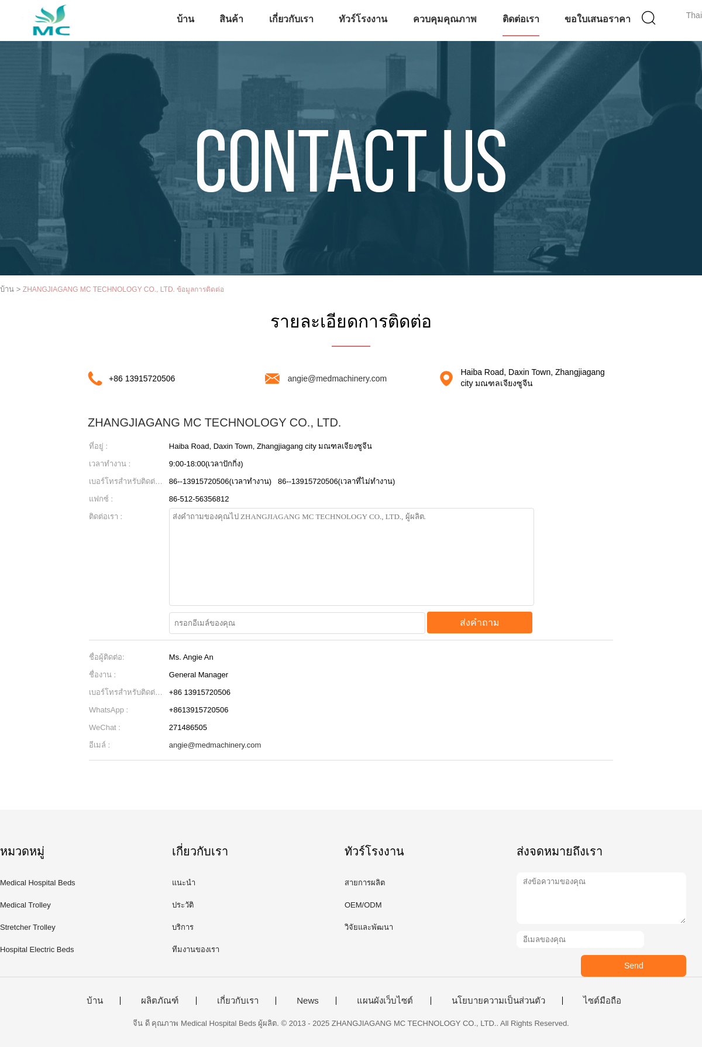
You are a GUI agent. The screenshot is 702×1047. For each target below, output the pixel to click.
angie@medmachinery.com (337, 378)
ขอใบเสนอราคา (598, 19)
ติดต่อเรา (521, 19)
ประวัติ (183, 905)
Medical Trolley (25, 905)
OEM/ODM (363, 905)
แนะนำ (183, 882)
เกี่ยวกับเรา (291, 19)
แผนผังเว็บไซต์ (385, 1001)
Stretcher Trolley (28, 927)
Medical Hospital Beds (37, 882)
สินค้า (231, 19)
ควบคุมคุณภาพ (445, 19)
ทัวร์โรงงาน (363, 19)
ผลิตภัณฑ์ (159, 1001)
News (308, 1001)
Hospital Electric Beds (37, 949)
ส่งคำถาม (480, 622)
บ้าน (185, 19)
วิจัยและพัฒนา (369, 927)
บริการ (183, 927)
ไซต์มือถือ (602, 1001)
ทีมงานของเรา (195, 949)
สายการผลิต (365, 882)
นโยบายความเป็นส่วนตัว (498, 1001)
